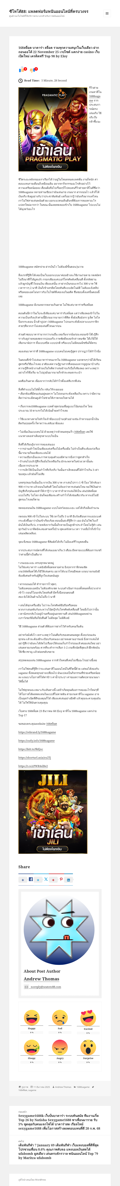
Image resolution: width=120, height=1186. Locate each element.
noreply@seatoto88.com (42, 987)
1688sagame (83, 1086)
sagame (32, 1090)
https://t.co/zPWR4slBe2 (33, 766)
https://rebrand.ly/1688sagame (37, 732)
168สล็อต (79, 431)
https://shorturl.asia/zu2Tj (34, 757)
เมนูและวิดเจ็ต (107, 13)
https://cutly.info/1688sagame (36, 740)
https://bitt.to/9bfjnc (30, 749)
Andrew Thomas (41, 979)
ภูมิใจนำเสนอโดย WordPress (32, 1179)
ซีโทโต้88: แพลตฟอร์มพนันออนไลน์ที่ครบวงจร (48, 11)
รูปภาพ (25, 1086)
